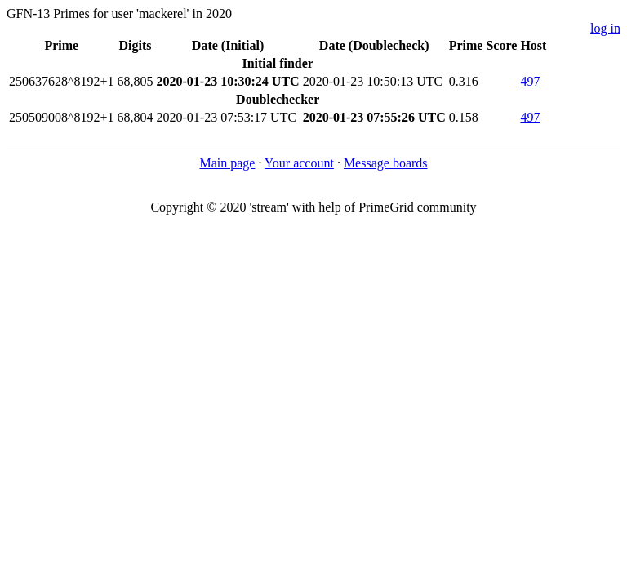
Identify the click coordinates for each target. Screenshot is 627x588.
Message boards (386, 163)
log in (605, 28)
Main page (227, 163)
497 (530, 81)
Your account (299, 163)
